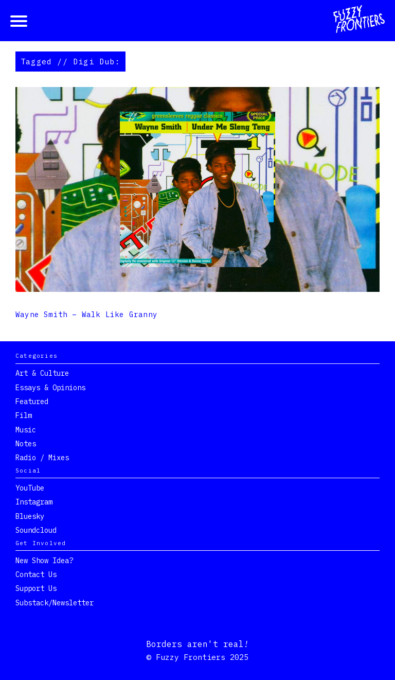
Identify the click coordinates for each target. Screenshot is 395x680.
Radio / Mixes (42, 457)
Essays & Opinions (50, 387)
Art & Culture (42, 373)
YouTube (29, 488)
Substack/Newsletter (54, 602)
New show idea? (44, 560)
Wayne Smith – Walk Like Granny (86, 314)
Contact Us (36, 574)
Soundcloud (36, 530)
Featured (31, 401)
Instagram (33, 502)
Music (25, 429)
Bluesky (29, 516)
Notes (25, 443)
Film (23, 415)
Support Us (36, 588)
